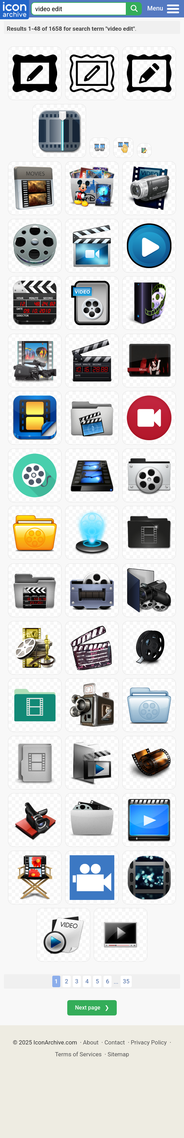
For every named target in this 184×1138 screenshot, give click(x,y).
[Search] (134, 8)
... (116, 981)
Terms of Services (78, 1054)
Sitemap (118, 1054)
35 (126, 981)
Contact (115, 1042)
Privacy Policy (149, 1042)
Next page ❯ (92, 1007)
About (91, 1042)
